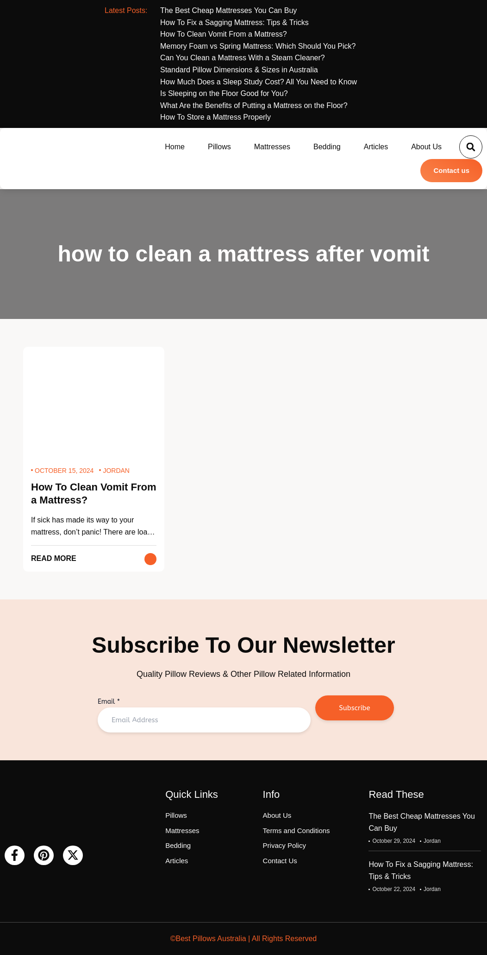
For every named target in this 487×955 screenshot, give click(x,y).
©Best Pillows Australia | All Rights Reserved (243, 938)
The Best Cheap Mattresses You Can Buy (421, 822)
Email (109, 702)
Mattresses (272, 147)
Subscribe (354, 708)
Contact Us (280, 861)
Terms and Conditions (296, 830)
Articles (376, 147)
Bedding (327, 147)
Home (175, 147)
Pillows (219, 147)
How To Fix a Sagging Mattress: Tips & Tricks (420, 870)
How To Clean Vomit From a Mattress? (93, 493)
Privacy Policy (284, 845)
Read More (53, 558)
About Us (426, 147)
